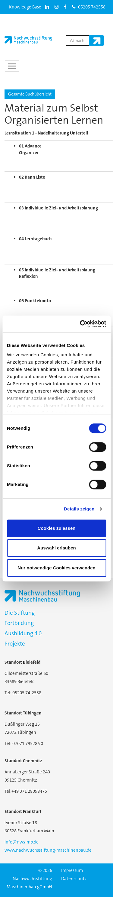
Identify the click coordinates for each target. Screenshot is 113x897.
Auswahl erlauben (56, 547)
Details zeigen (79, 508)
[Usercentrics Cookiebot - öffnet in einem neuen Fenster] (80, 324)
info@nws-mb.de (22, 842)
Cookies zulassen (57, 528)
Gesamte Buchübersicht (30, 94)
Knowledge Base (25, 7)
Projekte (15, 643)
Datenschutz (74, 879)
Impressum (72, 870)
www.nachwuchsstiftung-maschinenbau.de (48, 850)
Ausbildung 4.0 (23, 633)
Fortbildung (19, 623)
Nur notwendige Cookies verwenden (56, 567)
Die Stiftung (20, 613)
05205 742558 (88, 7)
